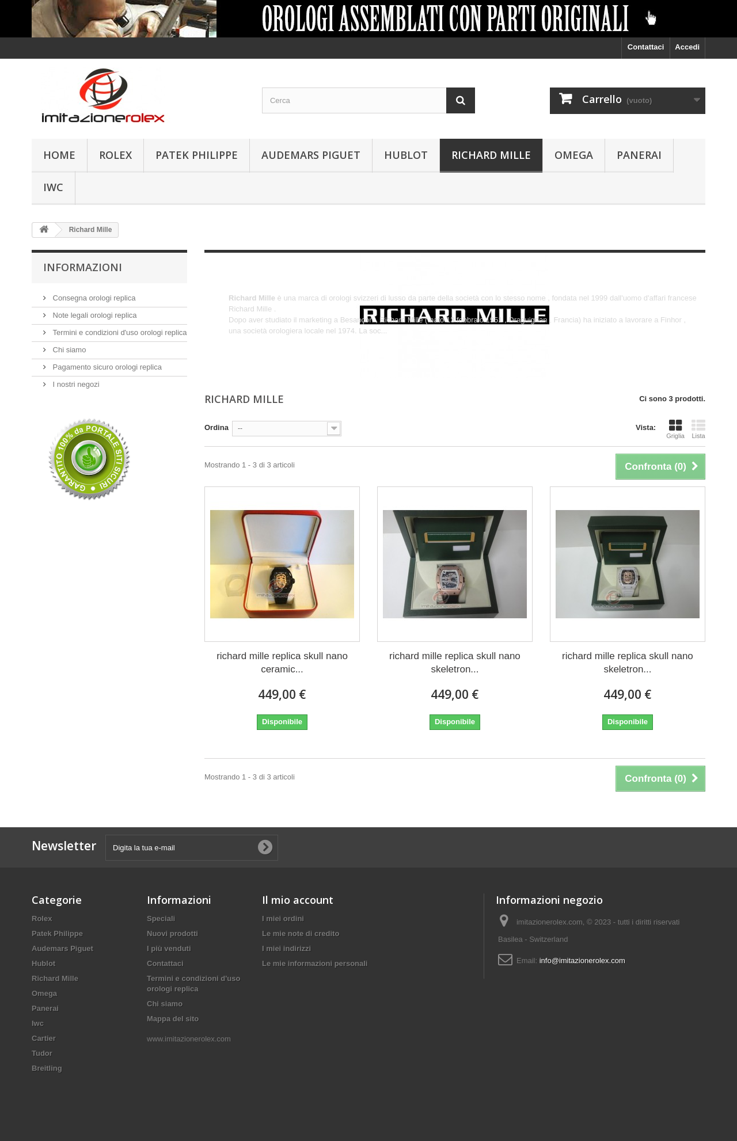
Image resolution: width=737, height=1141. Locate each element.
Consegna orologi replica (93, 298)
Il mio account (297, 900)
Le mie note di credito (300, 933)
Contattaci (646, 47)
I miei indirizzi (286, 948)
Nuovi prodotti (172, 933)
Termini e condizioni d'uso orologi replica (119, 332)
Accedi (687, 47)
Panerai (639, 155)
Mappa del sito (173, 1018)
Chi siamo (68, 349)
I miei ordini (283, 918)
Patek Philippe (196, 155)
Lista (698, 429)
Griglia (675, 429)
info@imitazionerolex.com (582, 960)
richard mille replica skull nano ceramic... (282, 663)
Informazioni (82, 267)
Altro (236, 341)
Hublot (406, 155)
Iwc (53, 187)
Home (59, 155)
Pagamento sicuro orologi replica (106, 367)
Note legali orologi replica (94, 315)
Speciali (161, 918)
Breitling (47, 1068)
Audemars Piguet (310, 155)
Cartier (44, 1038)
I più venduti (169, 948)
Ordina (216, 427)
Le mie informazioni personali (314, 963)
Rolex (115, 155)
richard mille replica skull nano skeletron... (455, 663)
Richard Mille (491, 155)
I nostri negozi (75, 384)
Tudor (42, 1053)
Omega (573, 155)
